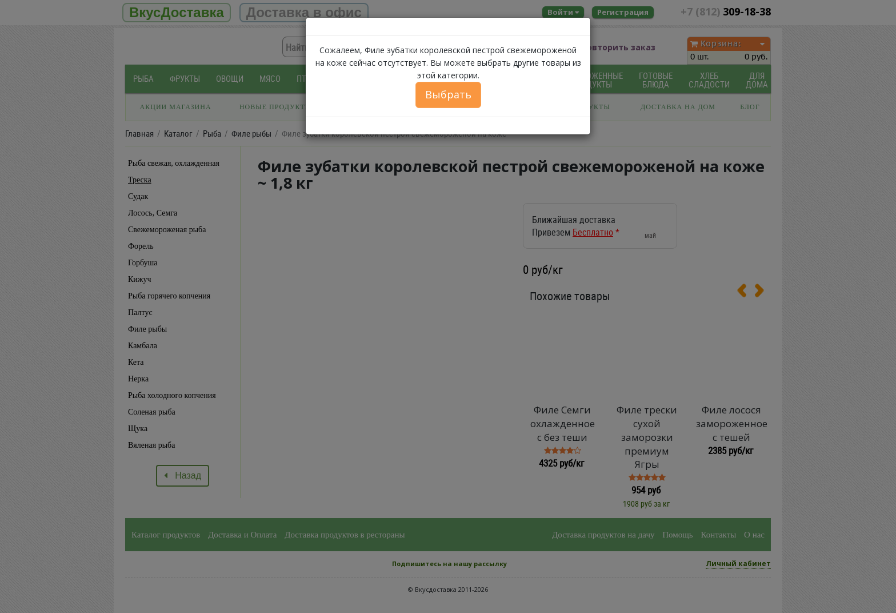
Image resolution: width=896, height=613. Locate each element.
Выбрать (448, 94)
